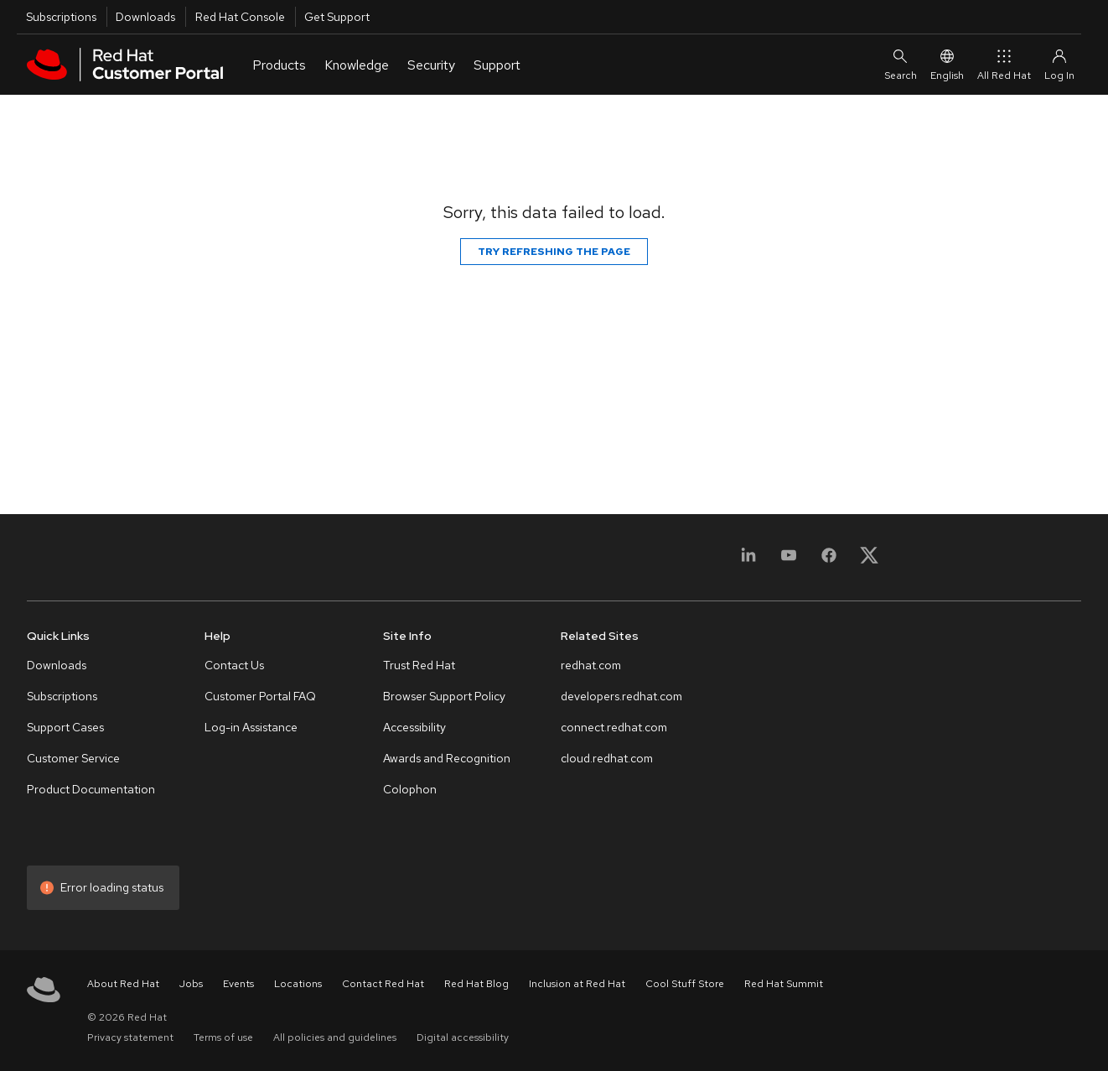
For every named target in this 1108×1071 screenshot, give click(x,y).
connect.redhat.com (614, 727)
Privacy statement (130, 1037)
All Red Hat (1004, 64)
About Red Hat (123, 983)
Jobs (191, 983)
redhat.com (591, 665)
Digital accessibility (463, 1037)
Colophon (410, 789)
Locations (298, 983)
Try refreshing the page (554, 251)
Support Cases (65, 727)
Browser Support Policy (444, 696)
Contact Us (234, 665)
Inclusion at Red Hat (577, 983)
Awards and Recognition (446, 758)
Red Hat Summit (783, 983)
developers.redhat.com (621, 696)
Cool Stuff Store (684, 983)
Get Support (337, 16)
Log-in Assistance (251, 727)
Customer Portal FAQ (260, 696)
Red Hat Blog (476, 983)
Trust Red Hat (419, 665)
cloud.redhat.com (607, 758)
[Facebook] (829, 560)
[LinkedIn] (748, 560)
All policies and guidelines (334, 1037)
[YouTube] (789, 560)
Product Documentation (91, 789)
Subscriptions (61, 16)
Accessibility (414, 727)
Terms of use (223, 1037)
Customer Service (73, 758)
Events (238, 983)
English (947, 64)
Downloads (145, 16)
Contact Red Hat (383, 983)
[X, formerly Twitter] (869, 560)
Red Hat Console (240, 16)
